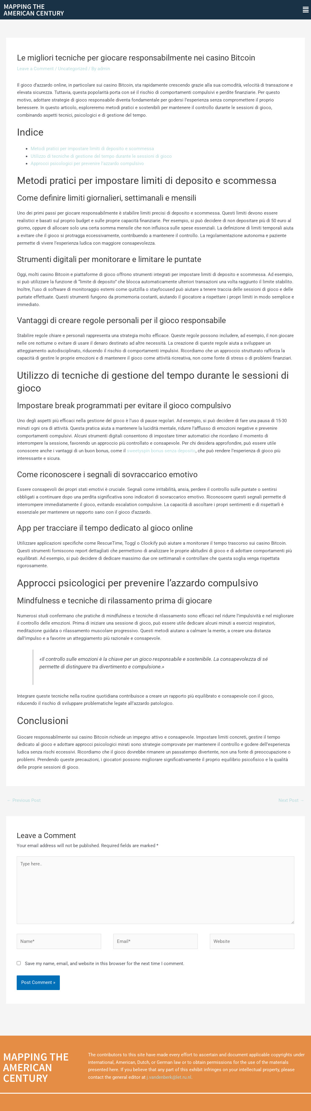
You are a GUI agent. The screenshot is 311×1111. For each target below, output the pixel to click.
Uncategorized (72, 68)
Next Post (291, 800)
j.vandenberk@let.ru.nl (169, 1077)
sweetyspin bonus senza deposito (161, 451)
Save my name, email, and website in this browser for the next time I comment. (104, 963)
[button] (306, 10)
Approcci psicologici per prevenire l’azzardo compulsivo (87, 163)
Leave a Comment (35, 68)
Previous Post (24, 800)
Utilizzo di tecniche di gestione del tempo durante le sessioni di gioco (101, 156)
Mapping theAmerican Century (34, 9)
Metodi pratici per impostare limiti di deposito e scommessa (92, 148)
